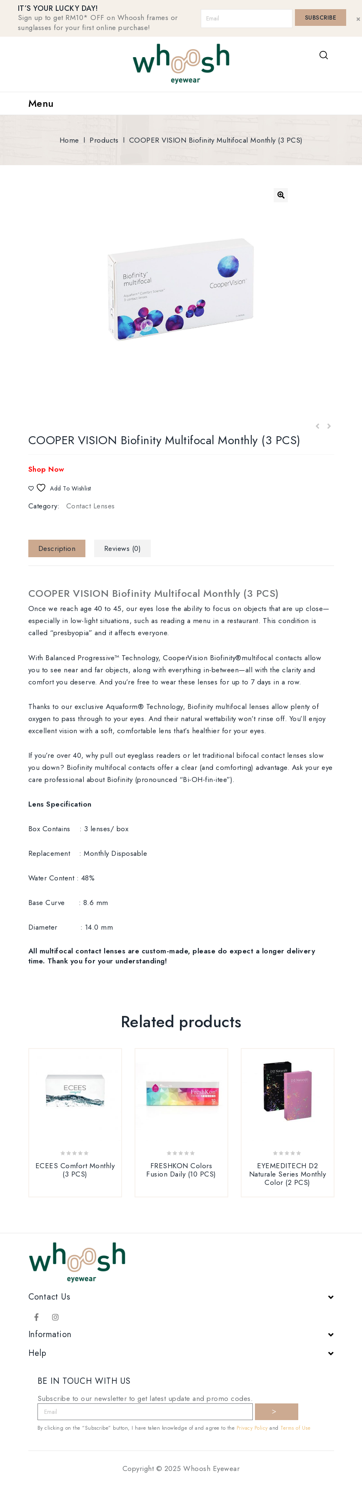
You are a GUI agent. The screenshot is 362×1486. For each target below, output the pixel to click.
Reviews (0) (122, 548)
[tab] (60, 548)
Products (104, 140)
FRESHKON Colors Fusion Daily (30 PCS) (317, 426)
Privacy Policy (252, 1428)
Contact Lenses (90, 506)
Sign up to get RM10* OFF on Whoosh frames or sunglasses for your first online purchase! (98, 23)
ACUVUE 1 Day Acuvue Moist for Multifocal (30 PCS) (328, 426)
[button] (281, 195)
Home (69, 140)
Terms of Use (295, 1428)
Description (57, 548)
